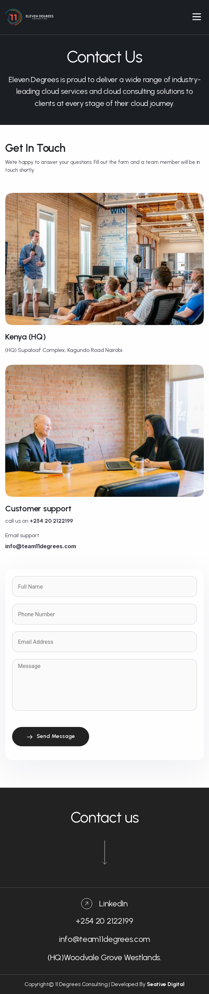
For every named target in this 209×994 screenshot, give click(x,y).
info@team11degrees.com (104, 939)
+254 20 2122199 (104, 921)
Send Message (50, 736)
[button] (197, 17)
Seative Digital (165, 984)
